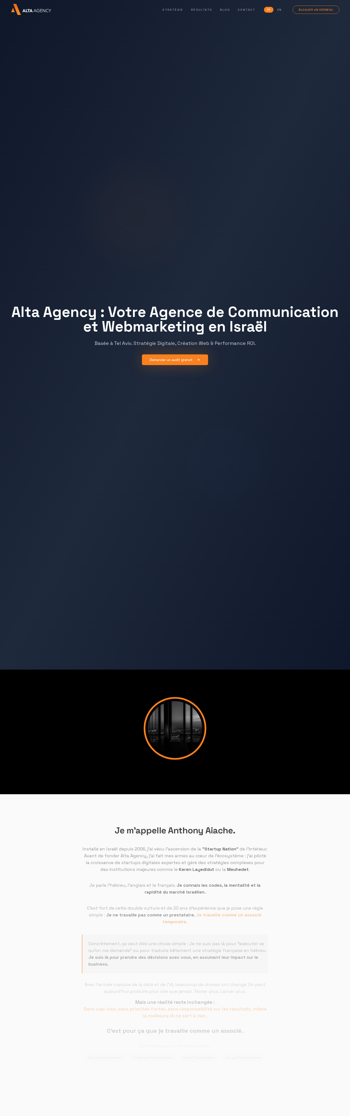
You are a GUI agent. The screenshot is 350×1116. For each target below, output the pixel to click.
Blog (225, 10)
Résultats (201, 10)
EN (279, 10)
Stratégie (172, 10)
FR (269, 10)
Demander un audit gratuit (175, 360)
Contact (246, 10)
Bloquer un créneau (316, 10)
